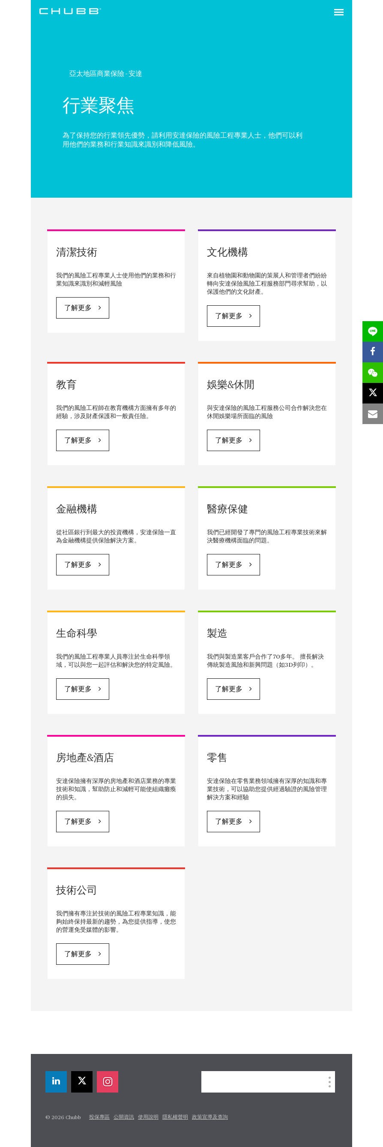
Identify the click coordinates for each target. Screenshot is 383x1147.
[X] (82, 1082)
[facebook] (372, 352)
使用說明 (148, 1117)
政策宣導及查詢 (210, 1117)
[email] (372, 413)
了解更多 (78, 308)
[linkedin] (56, 1082)
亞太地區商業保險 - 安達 (105, 73)
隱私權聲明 (175, 1117)
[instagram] (107, 1082)
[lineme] (372, 331)
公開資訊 (124, 1117)
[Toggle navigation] (339, 12)
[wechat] (372, 372)
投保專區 (99, 1117)
